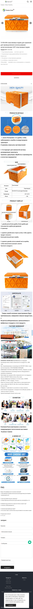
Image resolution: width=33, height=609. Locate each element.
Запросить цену (16, 73)
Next (31, 23)
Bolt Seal (8, 579)
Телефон (3, 537)
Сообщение (4, 543)
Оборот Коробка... (9, 4)
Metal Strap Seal (8, 587)
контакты (16, 77)
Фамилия (3, 526)
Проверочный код (5, 560)
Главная (2, 4)
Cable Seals (8, 583)
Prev (2, 23)
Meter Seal (8, 586)
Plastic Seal (8, 581)
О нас (24, 579)
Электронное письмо (6, 531)
